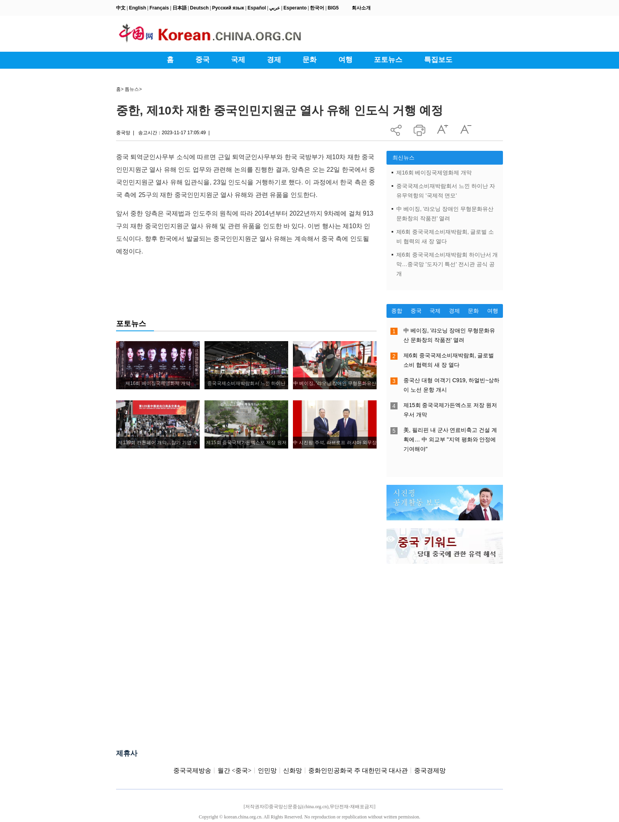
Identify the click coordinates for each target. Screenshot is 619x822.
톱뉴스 (132, 89)
